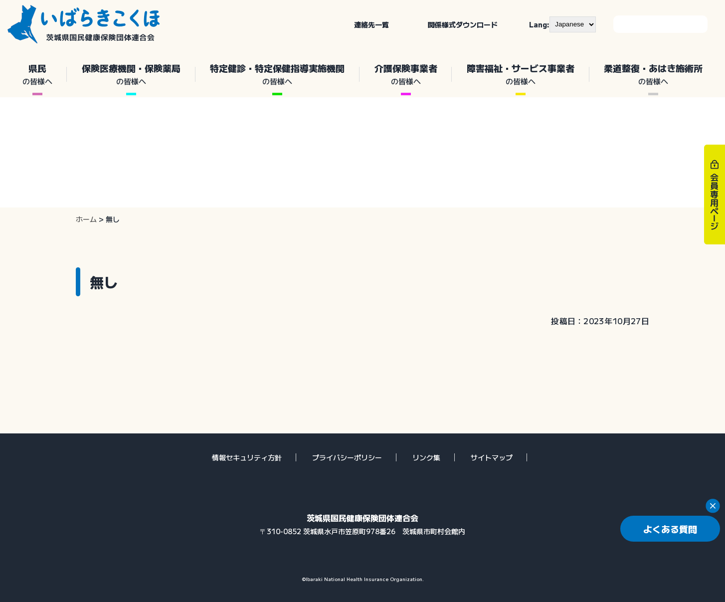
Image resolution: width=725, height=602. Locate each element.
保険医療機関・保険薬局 (130, 74)
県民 (37, 74)
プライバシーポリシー (347, 457)
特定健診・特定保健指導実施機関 (277, 74)
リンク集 (426, 457)
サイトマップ (492, 457)
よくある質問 (670, 528)
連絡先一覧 (371, 24)
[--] (572, 24)
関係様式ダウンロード (463, 24)
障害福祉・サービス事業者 (520, 74)
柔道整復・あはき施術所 (653, 74)
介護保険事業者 (405, 74)
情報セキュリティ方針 (247, 457)
